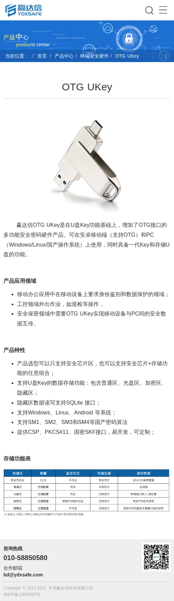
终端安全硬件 (94, 56)
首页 (42, 56)
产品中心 (64, 56)
